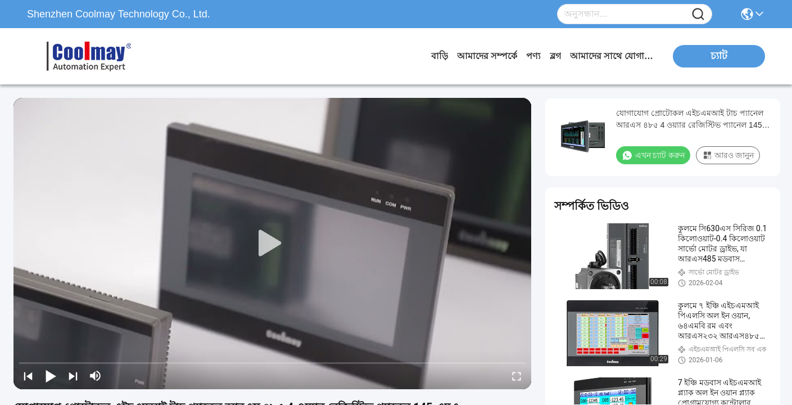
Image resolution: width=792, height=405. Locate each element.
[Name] (698, 14)
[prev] (28, 375)
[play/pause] (50, 375)
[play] (273, 244)
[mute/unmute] (95, 375)
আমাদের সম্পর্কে (487, 56)
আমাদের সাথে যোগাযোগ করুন (612, 56)
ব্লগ (555, 56)
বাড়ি (439, 56)
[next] (73, 375)
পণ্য (533, 56)
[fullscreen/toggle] (516, 375)
